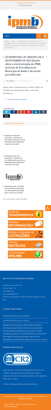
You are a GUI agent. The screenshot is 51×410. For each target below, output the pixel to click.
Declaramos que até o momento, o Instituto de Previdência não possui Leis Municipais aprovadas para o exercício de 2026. (15, 139)
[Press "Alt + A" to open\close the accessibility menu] (48, 208)
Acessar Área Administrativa (26, 404)
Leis (47, 81)
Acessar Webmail (11, 406)
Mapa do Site (9, 404)
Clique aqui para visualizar (17, 99)
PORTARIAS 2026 (25, 5)
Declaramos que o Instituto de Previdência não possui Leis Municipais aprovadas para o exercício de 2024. (14, 189)
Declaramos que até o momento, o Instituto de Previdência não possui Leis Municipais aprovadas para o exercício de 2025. (15, 160)
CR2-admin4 (10, 81)
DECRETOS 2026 (8, 320)
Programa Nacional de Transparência (24, 384)
